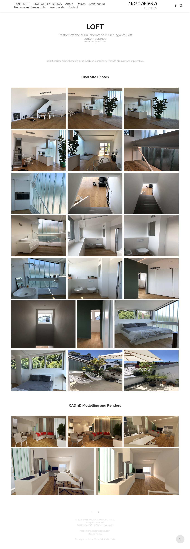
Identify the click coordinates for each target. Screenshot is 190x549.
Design (81, 3)
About (69, 3)
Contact (73, 7)
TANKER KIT (22, 3)
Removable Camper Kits (29, 7)
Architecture (97, 3)
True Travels (56, 7)
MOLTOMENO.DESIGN (47, 3)
